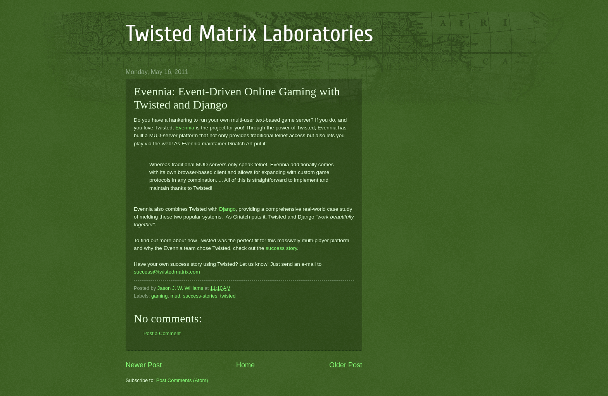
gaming (159, 296)
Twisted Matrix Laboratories (249, 33)
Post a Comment (162, 333)
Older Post (345, 365)
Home (245, 365)
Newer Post (144, 365)
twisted (228, 296)
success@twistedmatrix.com (167, 272)
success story (281, 248)
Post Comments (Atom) (182, 380)
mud (175, 296)
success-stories (200, 296)
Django (227, 209)
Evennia (184, 128)
